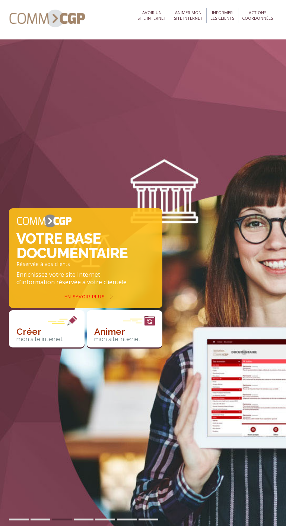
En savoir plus (84, 296)
